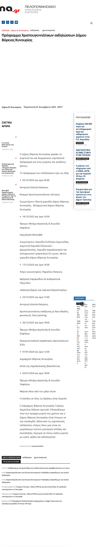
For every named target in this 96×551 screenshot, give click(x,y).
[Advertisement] (36, 528)
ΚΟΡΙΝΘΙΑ (80, 143)
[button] (91, 23)
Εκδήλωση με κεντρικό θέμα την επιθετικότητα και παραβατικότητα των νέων (39, 468)
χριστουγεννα (48, 30)
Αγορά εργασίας (82, 182)
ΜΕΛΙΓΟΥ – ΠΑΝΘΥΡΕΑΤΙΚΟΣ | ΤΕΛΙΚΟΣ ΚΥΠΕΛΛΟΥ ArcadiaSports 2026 (94, 321)
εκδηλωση (34, 30)
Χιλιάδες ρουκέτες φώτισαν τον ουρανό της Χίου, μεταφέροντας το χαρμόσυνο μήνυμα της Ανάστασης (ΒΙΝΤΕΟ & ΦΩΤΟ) (86, 336)
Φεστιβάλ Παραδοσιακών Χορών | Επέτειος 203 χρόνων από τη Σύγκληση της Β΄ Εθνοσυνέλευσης (9, 195)
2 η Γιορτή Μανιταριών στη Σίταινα (8, 144)
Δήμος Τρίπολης (82, 159)
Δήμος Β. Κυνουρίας (20, 30)
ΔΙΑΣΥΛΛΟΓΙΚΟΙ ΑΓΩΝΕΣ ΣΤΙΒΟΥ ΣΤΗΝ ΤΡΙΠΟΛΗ (83, 153)
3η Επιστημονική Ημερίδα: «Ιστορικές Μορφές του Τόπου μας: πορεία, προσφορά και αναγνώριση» (9, 168)
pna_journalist (37, 446)
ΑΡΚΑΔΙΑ (6, 30)
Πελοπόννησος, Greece (72, 11)
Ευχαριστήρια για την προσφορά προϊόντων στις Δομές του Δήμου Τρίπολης (84, 194)
